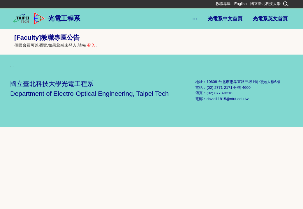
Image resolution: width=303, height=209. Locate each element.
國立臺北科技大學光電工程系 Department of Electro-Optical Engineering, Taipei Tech (89, 88)
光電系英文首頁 (270, 18)
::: (194, 18)
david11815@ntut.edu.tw (228, 99)
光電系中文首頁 (225, 18)
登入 (91, 45)
